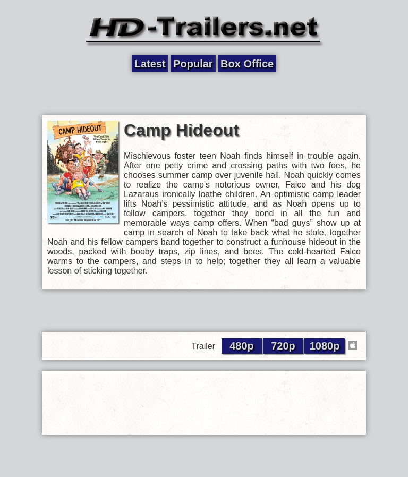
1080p (325, 346)
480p (242, 346)
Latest (150, 64)
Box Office (247, 64)
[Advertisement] (204, 94)
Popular (192, 64)
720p (283, 346)
